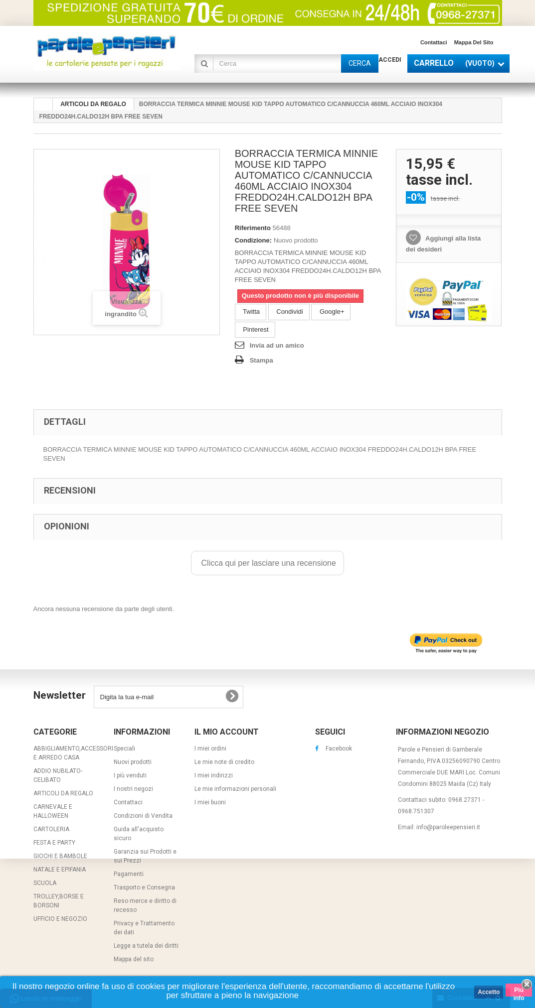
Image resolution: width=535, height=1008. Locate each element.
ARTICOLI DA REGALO (63, 793)
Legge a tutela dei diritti (146, 945)
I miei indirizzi (213, 775)
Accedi (389, 59)
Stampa (261, 360)
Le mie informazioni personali (235, 788)
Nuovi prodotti (133, 761)
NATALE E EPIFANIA (59, 869)
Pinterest (255, 329)
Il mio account (226, 732)
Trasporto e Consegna (144, 887)
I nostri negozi (133, 788)
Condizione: (253, 240)
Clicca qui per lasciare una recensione (267, 563)
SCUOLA (44, 883)
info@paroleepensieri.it (448, 827)
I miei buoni (210, 802)
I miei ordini (210, 748)
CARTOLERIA (51, 829)
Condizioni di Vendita (143, 815)
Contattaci (433, 42)
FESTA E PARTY (54, 842)
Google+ (331, 311)
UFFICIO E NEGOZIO (60, 918)
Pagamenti (129, 874)
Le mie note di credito (224, 761)
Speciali (124, 748)
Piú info (519, 992)
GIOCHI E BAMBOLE (60, 856)
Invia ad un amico (277, 345)
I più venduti (130, 775)
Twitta (250, 311)
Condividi (289, 311)
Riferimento (253, 228)
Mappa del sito (474, 42)
